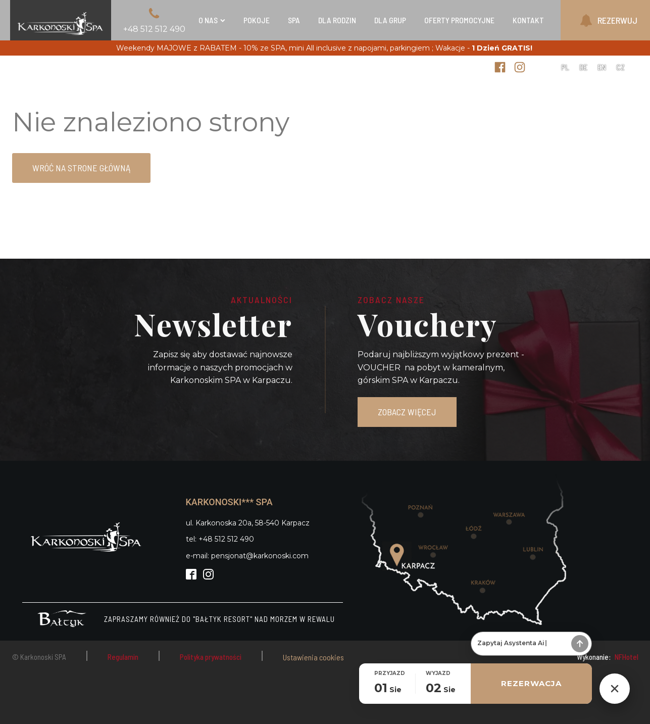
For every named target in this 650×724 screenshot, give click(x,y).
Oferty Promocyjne (459, 20)
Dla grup (390, 20)
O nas (211, 20)
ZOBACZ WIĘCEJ (407, 411)
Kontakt (528, 20)
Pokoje (256, 20)
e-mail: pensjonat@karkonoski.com (247, 555)
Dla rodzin (337, 20)
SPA (294, 20)
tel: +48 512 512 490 (220, 539)
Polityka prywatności (210, 656)
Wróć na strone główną (81, 167)
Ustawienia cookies (313, 657)
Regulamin (123, 656)
